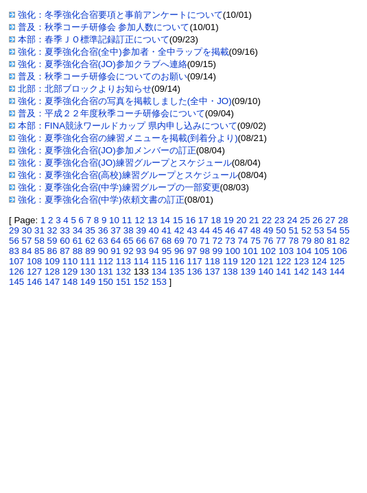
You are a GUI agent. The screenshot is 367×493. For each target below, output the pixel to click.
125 (336, 261)
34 (78, 230)
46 (230, 230)
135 (177, 271)
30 (27, 230)
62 (90, 241)
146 (34, 282)
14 (165, 220)
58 (39, 241)
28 (343, 220)
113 (123, 261)
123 (301, 261)
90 (103, 251)
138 (229, 271)
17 (203, 220)
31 (39, 230)
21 (254, 220)
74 (243, 241)
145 (16, 282)
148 (70, 282)
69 (179, 241)
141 (283, 271)
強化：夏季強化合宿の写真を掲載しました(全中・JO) (125, 101)
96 (179, 251)
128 (52, 271)
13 (152, 220)
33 (65, 230)
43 (192, 230)
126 (16, 271)
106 (339, 251)
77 (281, 241)
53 (319, 230)
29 (14, 230)
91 (115, 251)
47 (243, 230)
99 (218, 251)
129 (70, 271)
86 (52, 251)
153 (159, 282)
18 (216, 220)
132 (123, 271)
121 (265, 261)
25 (305, 220)
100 (232, 251)
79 (306, 241)
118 (212, 261)
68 (166, 241)
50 (281, 230)
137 (212, 271)
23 (279, 220)
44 (205, 230)
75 (255, 241)
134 (159, 271)
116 (177, 261)
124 (319, 261)
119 (229, 261)
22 (266, 220)
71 (205, 241)
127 (34, 271)
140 (265, 271)
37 (115, 230)
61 (78, 241)
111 (87, 261)
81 (332, 241)
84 (27, 251)
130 (87, 271)
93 (141, 251)
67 (154, 241)
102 (268, 251)
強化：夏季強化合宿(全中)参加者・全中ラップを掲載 (123, 52)
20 (241, 220)
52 (306, 230)
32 (52, 230)
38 (128, 230)
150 (105, 282)
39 (141, 230)
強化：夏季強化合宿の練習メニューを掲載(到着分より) (128, 138)
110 (70, 261)
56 (14, 241)
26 (318, 220)
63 (103, 241)
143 (319, 271)
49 (268, 230)
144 (336, 271)
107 (16, 261)
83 (14, 251)
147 (52, 282)
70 (192, 241)
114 (141, 261)
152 (141, 282)
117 (194, 261)
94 (154, 251)
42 (179, 230)
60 (65, 241)
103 (286, 251)
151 (123, 282)
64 (115, 241)
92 (128, 251)
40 (154, 230)
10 (114, 220)
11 (127, 220)
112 (105, 261)
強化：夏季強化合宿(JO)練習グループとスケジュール (125, 162)
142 (301, 271)
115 (159, 261)
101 (250, 251)
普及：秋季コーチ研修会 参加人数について (104, 27)
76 (268, 241)
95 (166, 251)
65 (128, 241)
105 (321, 251)
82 (345, 241)
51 (294, 230)
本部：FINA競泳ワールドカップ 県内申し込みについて (127, 126)
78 (294, 241)
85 (39, 251)
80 (319, 241)
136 (194, 271)
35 (90, 230)
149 (87, 282)
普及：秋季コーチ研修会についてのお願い (102, 76)
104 (303, 251)
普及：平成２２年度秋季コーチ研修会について (111, 113)
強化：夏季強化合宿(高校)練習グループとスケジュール (128, 175)
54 (332, 230)
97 (192, 251)
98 (205, 251)
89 (90, 251)
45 (218, 230)
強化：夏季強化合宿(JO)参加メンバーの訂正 (107, 150)
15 (178, 220)
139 (247, 271)
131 (105, 271)
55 (345, 230)
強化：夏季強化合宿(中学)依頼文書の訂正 (101, 199)
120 (247, 261)
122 (283, 261)
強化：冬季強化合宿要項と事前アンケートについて (120, 15)
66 (141, 241)
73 (230, 241)
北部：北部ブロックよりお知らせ (85, 89)
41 (166, 230)
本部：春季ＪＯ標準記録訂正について (93, 39)
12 (139, 220)
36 (103, 230)
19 (229, 220)
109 (52, 261)
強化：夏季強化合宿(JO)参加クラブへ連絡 (102, 64)
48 (255, 230)
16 (190, 220)
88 (78, 251)
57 (27, 241)
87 (65, 251)
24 (292, 220)
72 (218, 241)
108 (34, 261)
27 (330, 220)
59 (52, 241)
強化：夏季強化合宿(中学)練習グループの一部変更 (119, 187)
